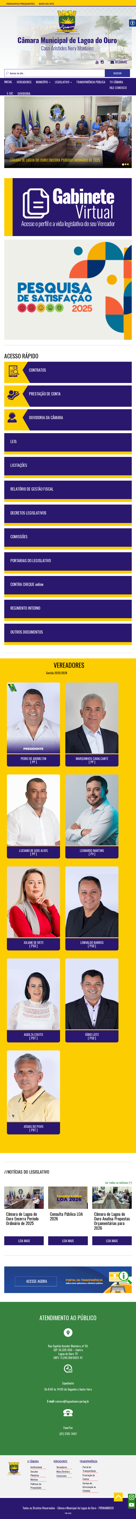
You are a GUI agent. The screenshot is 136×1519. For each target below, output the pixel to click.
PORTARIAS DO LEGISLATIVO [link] (30, 560)
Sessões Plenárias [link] (34, 1473)
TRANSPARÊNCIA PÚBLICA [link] (90, 82)
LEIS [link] (13, 441)
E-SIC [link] (10, 93)
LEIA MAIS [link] (24, 1240)
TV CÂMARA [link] (116, 82)
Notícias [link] (34, 1479)
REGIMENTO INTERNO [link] (25, 608)
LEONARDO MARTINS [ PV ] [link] (92, 852)
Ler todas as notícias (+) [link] (118, 1182)
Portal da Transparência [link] (89, 1469)
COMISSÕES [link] (18, 536)
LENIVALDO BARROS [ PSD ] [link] (92, 944)
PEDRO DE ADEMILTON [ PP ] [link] (33, 760)
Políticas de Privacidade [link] (35, 1485)
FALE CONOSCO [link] (118, 87)
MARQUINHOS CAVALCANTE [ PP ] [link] (92, 760)
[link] (67, 30)
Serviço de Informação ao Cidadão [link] (89, 1486)
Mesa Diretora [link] (63, 1471)
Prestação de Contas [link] (89, 1477)
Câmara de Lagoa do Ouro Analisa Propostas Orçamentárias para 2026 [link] (112, 1221)
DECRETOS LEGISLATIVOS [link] (28, 513)
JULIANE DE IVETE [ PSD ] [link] (34, 944)
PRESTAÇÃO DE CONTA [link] (45, 393)
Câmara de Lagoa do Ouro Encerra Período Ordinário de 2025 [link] (55, 160)
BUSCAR (117, 73)
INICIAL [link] (8, 82)
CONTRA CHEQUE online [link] (26, 584)
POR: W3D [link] (68, 1513)
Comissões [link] (61, 1476)
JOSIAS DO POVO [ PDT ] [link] (33, 1128)
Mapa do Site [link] (46, 4)
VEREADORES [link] (24, 82)
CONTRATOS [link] (37, 370)
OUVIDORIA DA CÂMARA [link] (46, 417)
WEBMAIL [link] (118, 62)
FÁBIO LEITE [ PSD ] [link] (92, 1036)
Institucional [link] (36, 1467)
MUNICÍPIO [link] (43, 82)
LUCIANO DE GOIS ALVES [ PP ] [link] (33, 852)
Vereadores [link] (61, 1467)
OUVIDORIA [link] (24, 93)
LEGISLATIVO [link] (63, 82)
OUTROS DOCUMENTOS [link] (26, 632)
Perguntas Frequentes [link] (20, 4)
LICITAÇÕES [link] (18, 465)
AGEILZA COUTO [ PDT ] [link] (33, 1036)
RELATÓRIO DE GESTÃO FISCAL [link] (31, 489)
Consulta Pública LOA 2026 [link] (66, 1216)
